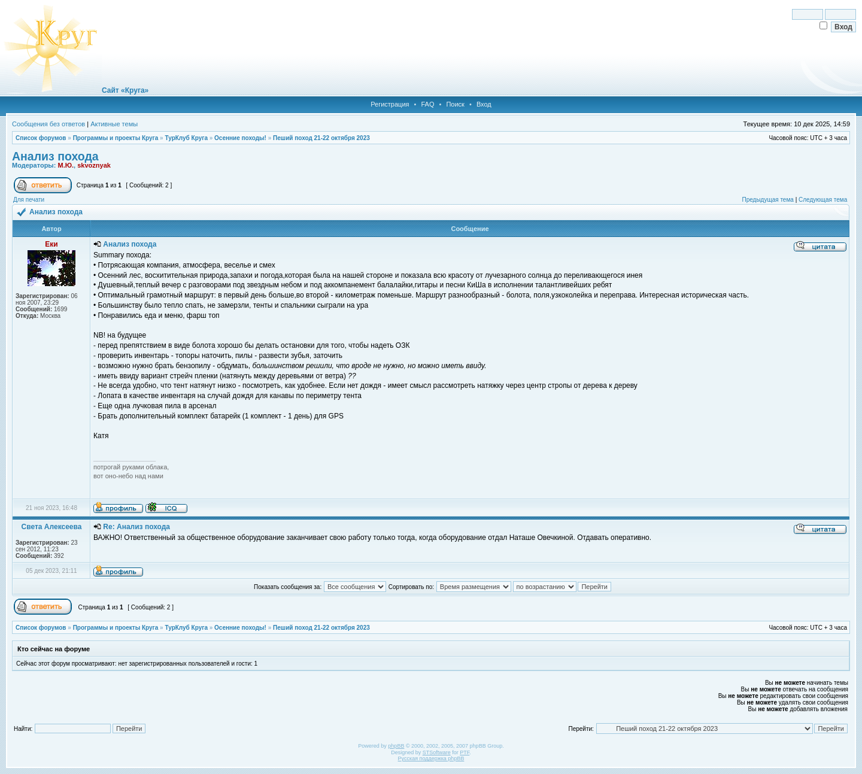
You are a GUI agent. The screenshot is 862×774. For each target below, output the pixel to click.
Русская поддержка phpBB (431, 758)
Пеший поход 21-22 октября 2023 (321, 138)
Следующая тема (823, 199)
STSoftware (437, 752)
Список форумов (41, 138)
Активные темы (114, 124)
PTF (464, 752)
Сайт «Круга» (125, 90)
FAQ (427, 104)
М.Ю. (65, 165)
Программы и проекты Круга (116, 138)
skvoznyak (94, 165)
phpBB (396, 746)
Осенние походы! (240, 138)
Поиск (455, 104)
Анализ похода (55, 156)
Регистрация (390, 104)
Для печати (28, 199)
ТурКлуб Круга (186, 138)
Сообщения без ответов (48, 124)
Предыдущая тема (767, 199)
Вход (483, 104)
